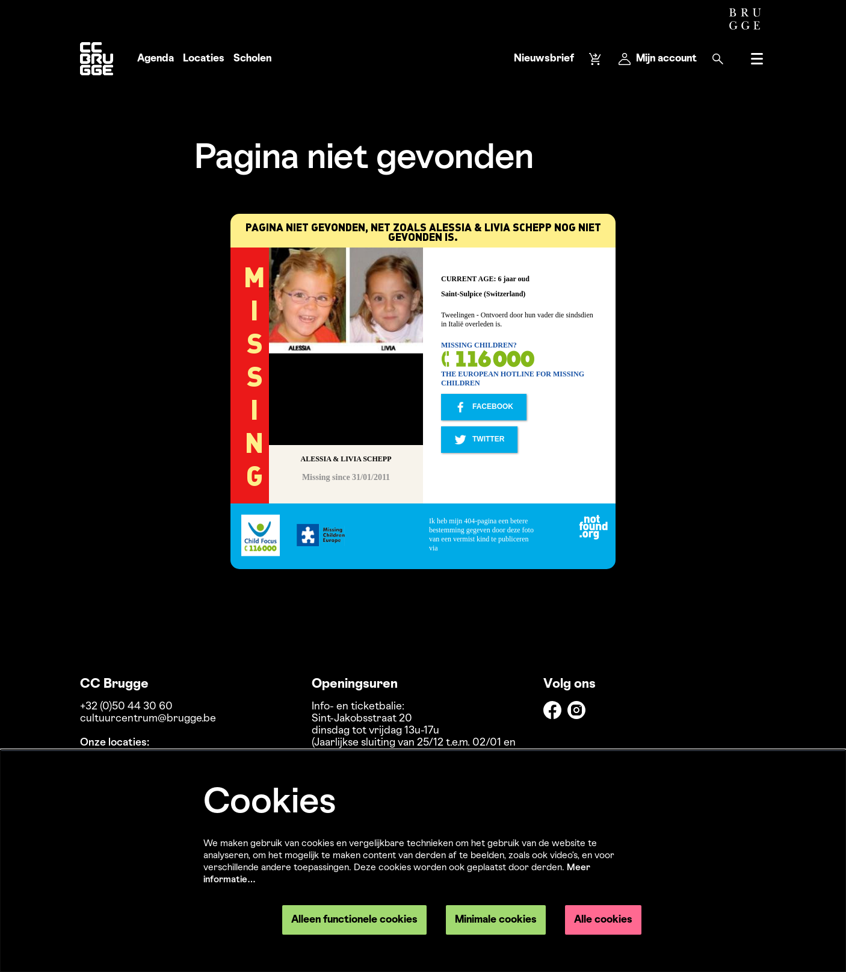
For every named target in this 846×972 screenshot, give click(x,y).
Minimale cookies (496, 919)
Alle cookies (603, 919)
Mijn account (658, 59)
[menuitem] (155, 58)
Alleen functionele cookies (354, 919)
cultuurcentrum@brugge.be (148, 718)
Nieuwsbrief (544, 58)
